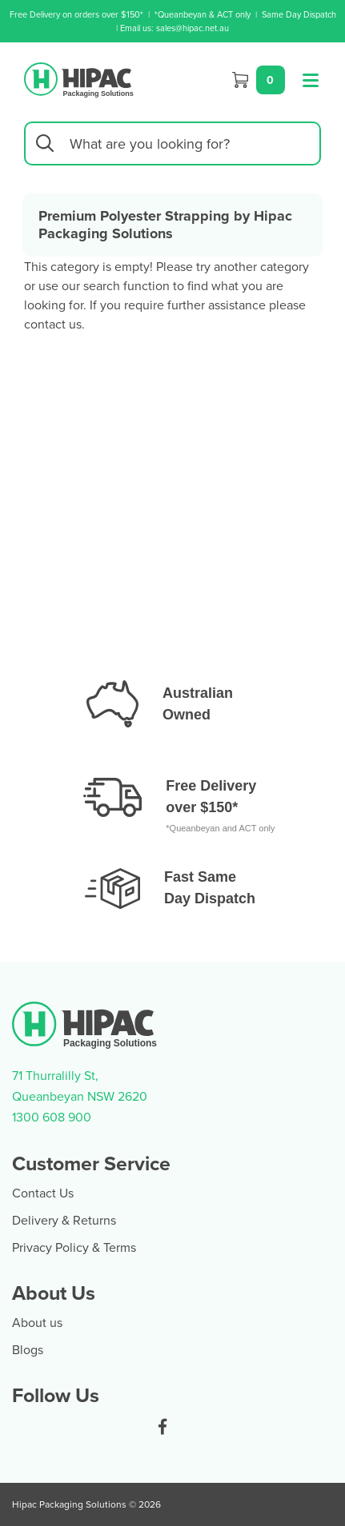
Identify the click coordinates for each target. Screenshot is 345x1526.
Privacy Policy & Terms (74, 1247)
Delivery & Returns (64, 1220)
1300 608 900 (51, 1117)
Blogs (27, 1349)
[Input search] (172, 143)
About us (37, 1322)
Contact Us (43, 1192)
